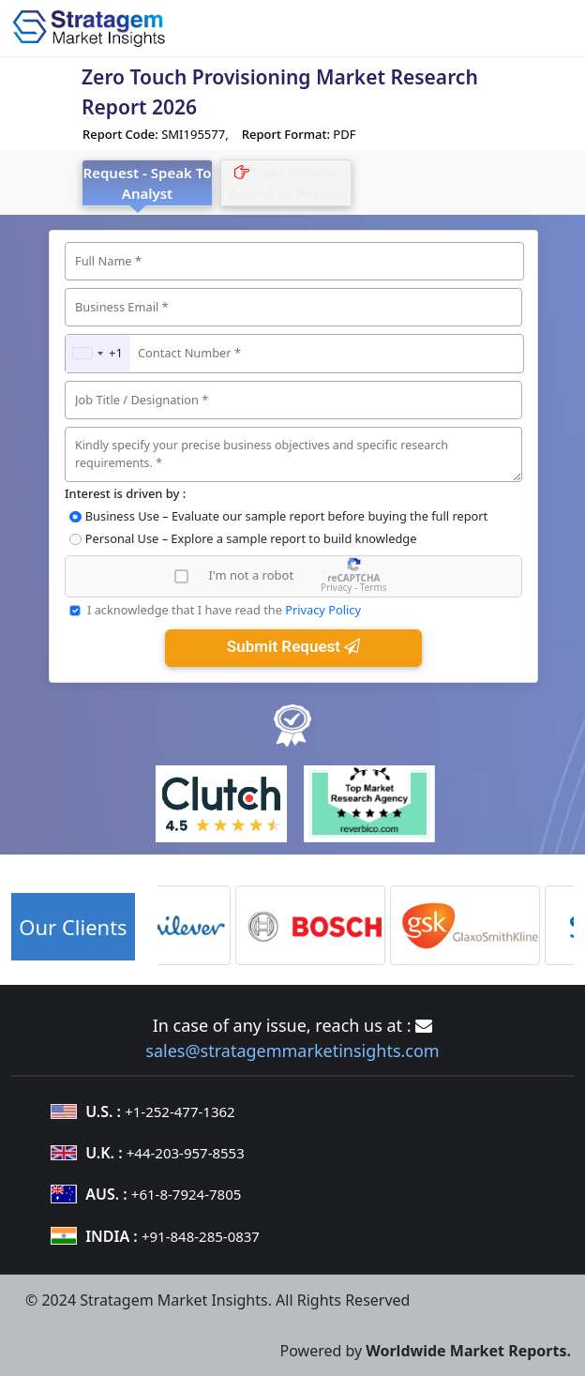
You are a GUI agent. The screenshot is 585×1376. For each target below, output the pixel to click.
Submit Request (293, 646)
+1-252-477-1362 (179, 1111)
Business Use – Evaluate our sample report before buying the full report (286, 515)
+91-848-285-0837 (201, 1236)
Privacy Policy (323, 609)
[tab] (286, 182)
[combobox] (98, 353)
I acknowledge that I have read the (224, 609)
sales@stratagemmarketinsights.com (292, 1050)
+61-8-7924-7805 (186, 1194)
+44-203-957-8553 (186, 1152)
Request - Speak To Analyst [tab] (147, 183)
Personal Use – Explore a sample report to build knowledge (251, 538)
